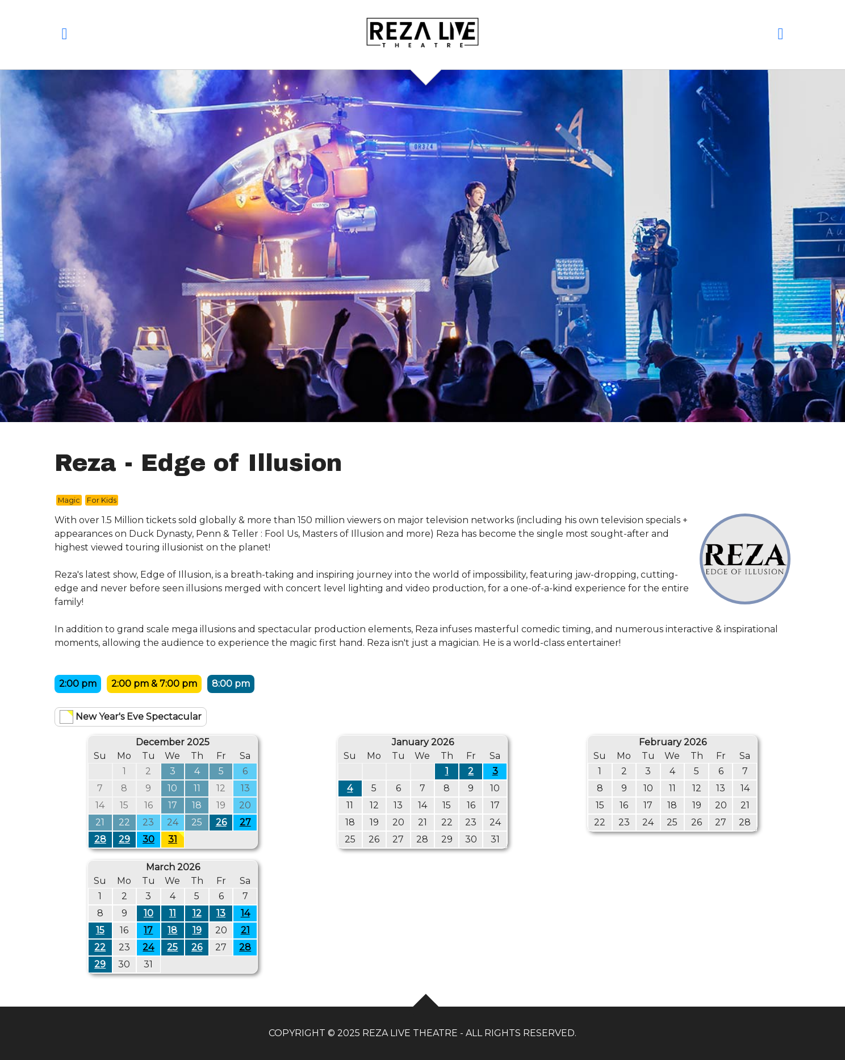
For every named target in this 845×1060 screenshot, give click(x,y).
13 (220, 913)
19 (197, 930)
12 (197, 913)
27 (245, 822)
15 (100, 930)
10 (148, 913)
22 (100, 947)
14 (245, 913)
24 (148, 947)
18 (172, 930)
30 (148, 839)
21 (245, 930)
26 (221, 822)
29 (124, 839)
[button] (64, 36)
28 (100, 839)
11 (172, 913)
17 (148, 930)
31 (176, 838)
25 (172, 947)
